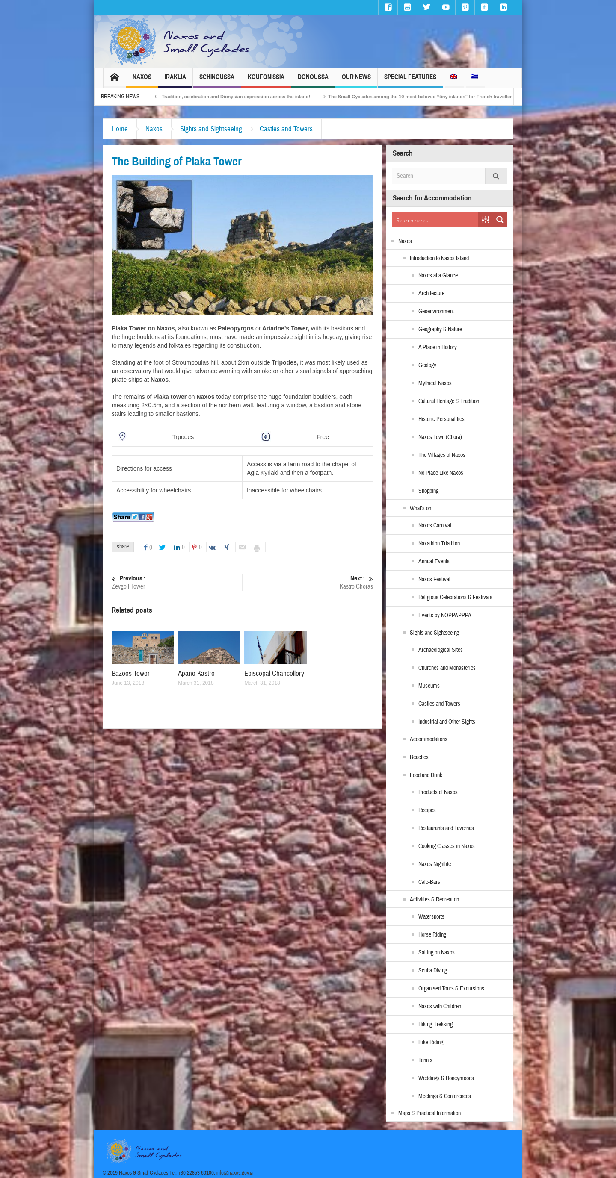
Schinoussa (217, 80)
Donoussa (313, 80)
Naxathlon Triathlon (439, 544)
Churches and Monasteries (447, 668)
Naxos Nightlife (434, 864)
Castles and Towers (286, 128)
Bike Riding (430, 1042)
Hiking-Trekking (435, 1024)
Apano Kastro (196, 673)
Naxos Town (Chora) (440, 437)
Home (120, 128)
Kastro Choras (308, 582)
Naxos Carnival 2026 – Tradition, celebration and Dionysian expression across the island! (239, 96)
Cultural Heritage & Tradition (448, 401)
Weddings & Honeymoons (446, 1078)
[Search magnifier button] (500, 219)
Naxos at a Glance (438, 276)
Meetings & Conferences (444, 1096)
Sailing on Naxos (436, 953)
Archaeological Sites (440, 650)
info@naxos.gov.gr (235, 1172)
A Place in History (437, 347)
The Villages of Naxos (441, 455)
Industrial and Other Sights (446, 722)
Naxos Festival (434, 579)
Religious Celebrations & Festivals (455, 597)
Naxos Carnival (434, 526)
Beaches (419, 757)
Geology (427, 365)
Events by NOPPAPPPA (444, 615)
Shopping (428, 491)
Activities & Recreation (434, 900)
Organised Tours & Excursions (451, 988)
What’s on (420, 508)
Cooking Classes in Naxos (446, 846)
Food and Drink (426, 775)
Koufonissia (266, 80)
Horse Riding (432, 935)
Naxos (142, 80)
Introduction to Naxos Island (439, 258)
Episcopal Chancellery (274, 673)
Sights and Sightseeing (211, 128)
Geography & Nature (440, 329)
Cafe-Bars (429, 882)
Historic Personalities (441, 419)
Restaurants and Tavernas (446, 828)
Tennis (425, 1060)
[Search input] (435, 219)
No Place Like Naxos (440, 473)
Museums (429, 686)
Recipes (427, 810)
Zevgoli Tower (177, 582)
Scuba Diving (432, 971)
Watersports (431, 917)
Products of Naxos (438, 792)
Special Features (410, 80)
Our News (356, 80)
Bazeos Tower (131, 673)
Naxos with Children (439, 1006)
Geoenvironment (436, 311)
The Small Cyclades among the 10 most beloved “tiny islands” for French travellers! (451, 96)
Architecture (431, 293)
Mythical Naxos (435, 383)
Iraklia (175, 80)
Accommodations (428, 739)
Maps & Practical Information (429, 1113)
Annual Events (434, 561)
